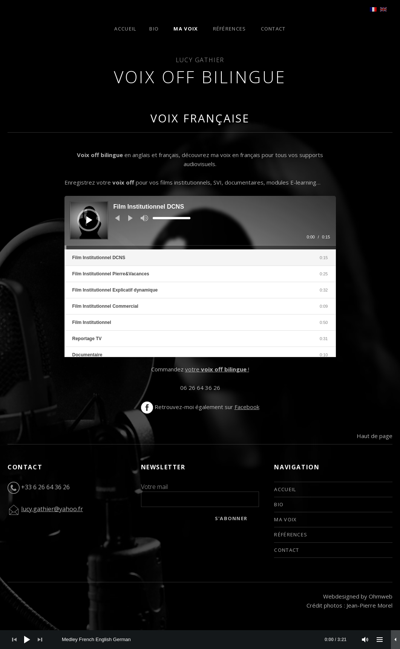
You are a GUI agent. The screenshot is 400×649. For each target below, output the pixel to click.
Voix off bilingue (200, 77)
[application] (200, 222)
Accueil (125, 28)
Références (229, 28)
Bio (154, 28)
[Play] (89, 220)
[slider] (171, 218)
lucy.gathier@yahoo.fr (52, 509)
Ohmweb (380, 596)
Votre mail (154, 487)
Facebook (246, 407)
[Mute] (144, 218)
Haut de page (374, 436)
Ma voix (185, 28)
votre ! (217, 369)
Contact (273, 28)
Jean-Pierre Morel (369, 605)
